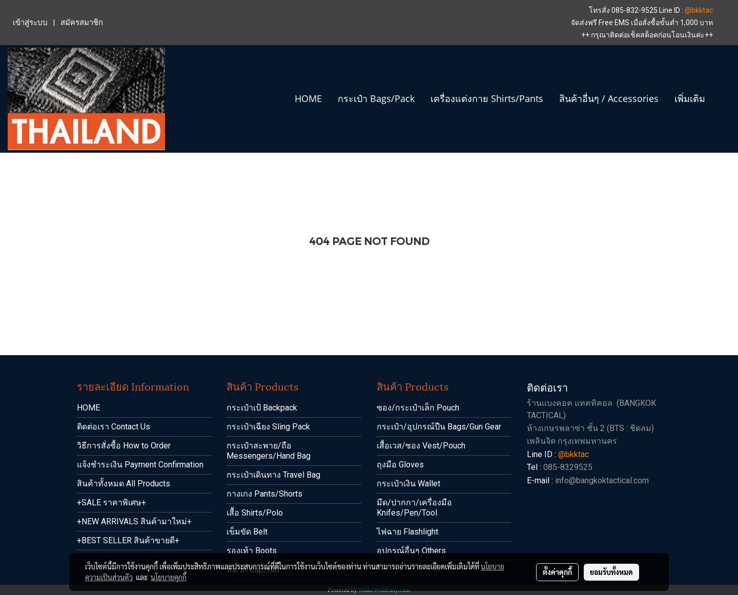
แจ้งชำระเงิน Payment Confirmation (140, 464)
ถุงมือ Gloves (400, 464)
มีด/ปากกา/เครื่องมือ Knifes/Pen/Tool (414, 508)
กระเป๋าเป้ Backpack (262, 408)
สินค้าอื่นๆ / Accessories (609, 98)
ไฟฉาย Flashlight (407, 532)
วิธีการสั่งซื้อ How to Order (124, 445)
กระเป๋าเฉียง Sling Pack (268, 427)
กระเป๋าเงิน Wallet (408, 483)
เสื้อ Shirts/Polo (255, 513)
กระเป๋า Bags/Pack (376, 98)
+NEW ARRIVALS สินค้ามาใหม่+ (134, 521)
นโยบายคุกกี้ (169, 577)
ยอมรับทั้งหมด (611, 572)
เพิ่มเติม (689, 98)
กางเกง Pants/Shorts (264, 494)
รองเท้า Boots (252, 551)
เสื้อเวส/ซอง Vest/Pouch (421, 445)
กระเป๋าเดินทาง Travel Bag (273, 475)
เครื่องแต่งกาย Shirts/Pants (486, 98)
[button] (722, 99)
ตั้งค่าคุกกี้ (557, 572)
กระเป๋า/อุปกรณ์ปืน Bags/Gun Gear (439, 427)
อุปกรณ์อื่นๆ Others (411, 551)
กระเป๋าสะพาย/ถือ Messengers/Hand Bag (269, 451)
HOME (308, 98)
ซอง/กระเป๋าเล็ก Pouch (418, 408)
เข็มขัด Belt (247, 532)
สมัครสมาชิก (81, 22)
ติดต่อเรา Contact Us (113, 427)
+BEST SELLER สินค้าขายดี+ (128, 540)
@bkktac (699, 10)
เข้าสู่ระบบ (30, 22)
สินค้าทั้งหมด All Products (123, 483)
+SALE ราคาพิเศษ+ (111, 502)
